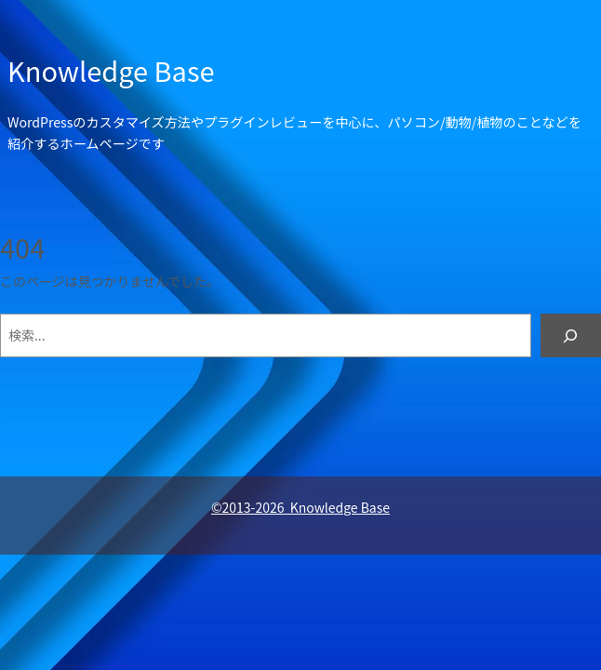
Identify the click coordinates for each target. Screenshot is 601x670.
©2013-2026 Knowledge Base (300, 507)
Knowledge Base (111, 69)
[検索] (571, 335)
